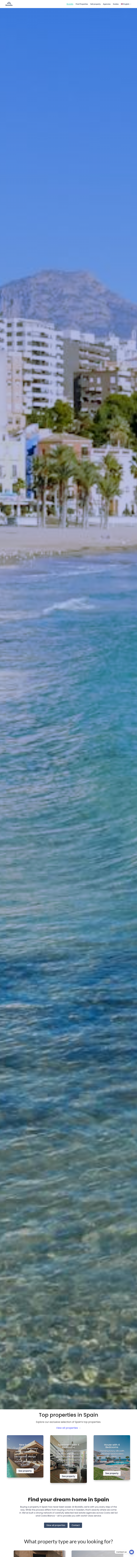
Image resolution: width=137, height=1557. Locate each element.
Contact (76, 1525)
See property (25, 1471)
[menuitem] (126, 4)
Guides (116, 4)
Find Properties (82, 4)
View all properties (55, 1525)
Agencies (107, 4)
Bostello (70, 4)
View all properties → (68, 1428)
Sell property (95, 4)
